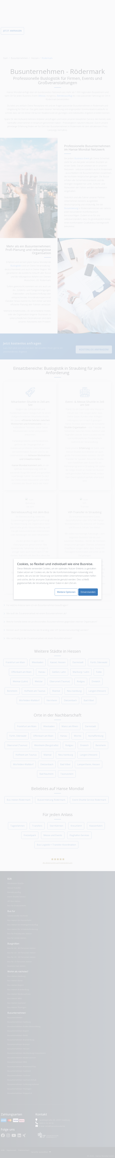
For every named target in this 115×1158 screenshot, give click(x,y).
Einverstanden (88, 591)
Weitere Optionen (66, 591)
